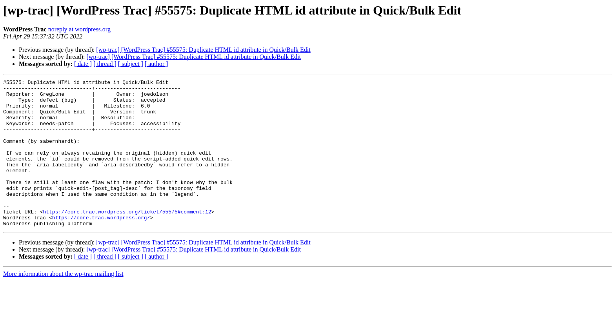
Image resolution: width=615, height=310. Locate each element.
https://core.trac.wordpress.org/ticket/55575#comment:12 (127, 238)
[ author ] (156, 63)
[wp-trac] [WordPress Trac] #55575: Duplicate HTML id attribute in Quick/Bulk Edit (203, 49)
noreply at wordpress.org (79, 29)
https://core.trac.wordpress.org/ (101, 245)
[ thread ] (104, 63)
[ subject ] (130, 63)
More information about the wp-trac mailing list (63, 303)
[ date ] (83, 63)
